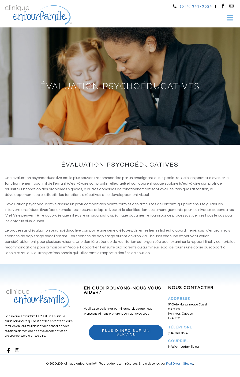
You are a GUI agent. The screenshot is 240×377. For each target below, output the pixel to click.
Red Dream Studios (179, 363)
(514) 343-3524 (196, 6)
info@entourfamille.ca (183, 346)
